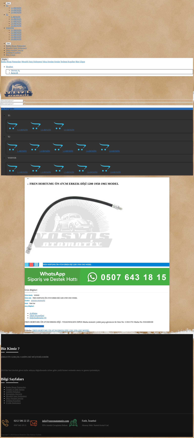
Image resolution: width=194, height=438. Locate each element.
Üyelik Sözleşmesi (13, 403)
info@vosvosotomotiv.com (55, 420)
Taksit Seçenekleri (37, 316)
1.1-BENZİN (16, 30)
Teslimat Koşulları (13, 53)
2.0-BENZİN (16, 12)
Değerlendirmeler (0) (38, 318)
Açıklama (33, 313)
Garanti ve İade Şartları (15, 389)
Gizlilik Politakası (13, 392)
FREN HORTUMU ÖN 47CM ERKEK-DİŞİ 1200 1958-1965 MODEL (61, 330)
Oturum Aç (15, 70)
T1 (7, 6)
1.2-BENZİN (16, 19)
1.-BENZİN (15, 17)
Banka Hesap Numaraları (16, 46)
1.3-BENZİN (16, 8)
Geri (8, 3)
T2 (7, 15)
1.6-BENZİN (16, 10)
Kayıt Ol (14, 73)
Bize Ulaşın (10, 55)
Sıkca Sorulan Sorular (14, 50)
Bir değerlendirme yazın (34, 326)
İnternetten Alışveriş (14, 394)
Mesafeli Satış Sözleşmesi (16, 48)
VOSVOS (10, 28)
